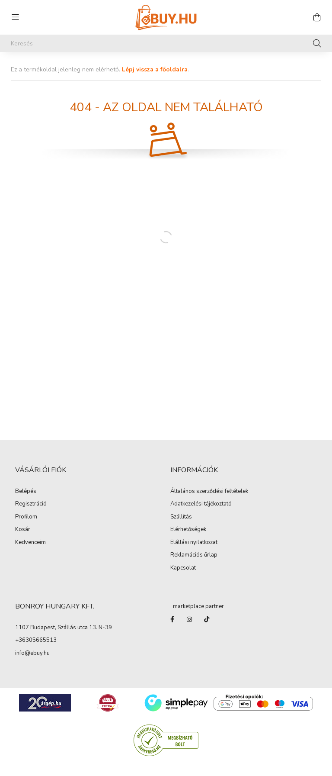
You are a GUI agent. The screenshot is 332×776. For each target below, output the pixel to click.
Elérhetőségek (188, 529)
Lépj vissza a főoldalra (155, 69)
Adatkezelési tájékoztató (201, 504)
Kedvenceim (30, 542)
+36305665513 (36, 640)
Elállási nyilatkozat (193, 542)
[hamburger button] (15, 17)
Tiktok (206, 619)
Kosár (22, 529)
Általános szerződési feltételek (209, 491)
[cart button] (317, 17)
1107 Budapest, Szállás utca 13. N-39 (63, 628)
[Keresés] (166, 43)
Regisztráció (31, 504)
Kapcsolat (183, 568)
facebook (172, 619)
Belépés (25, 491)
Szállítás (181, 517)
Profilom (26, 517)
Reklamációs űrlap (193, 555)
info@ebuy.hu (32, 653)
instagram (189, 619)
